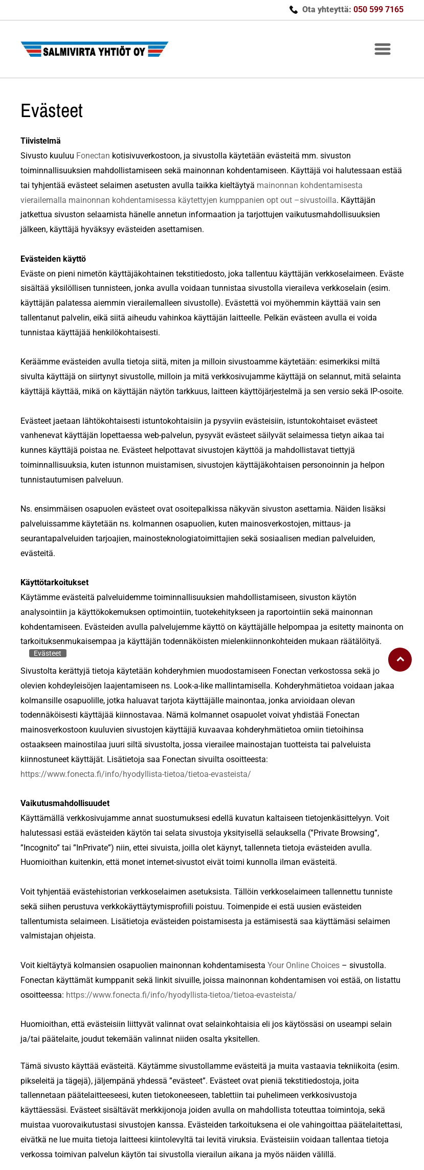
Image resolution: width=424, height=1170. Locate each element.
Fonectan (93, 155)
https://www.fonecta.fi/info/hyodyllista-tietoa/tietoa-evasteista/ (135, 774)
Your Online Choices (303, 965)
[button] (382, 49)
